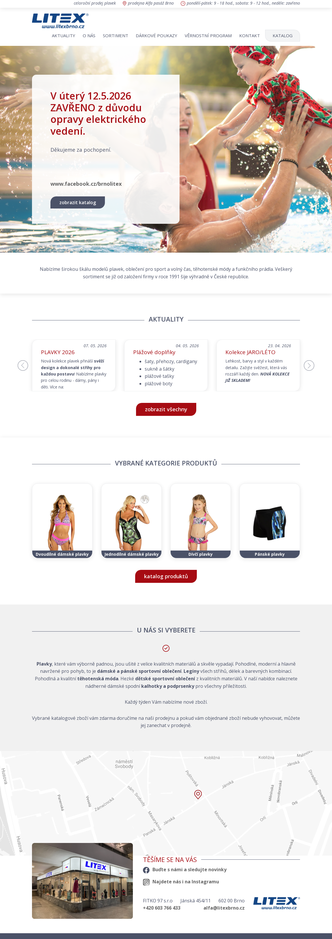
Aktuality (63, 35)
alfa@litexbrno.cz (224, 908)
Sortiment (115, 35)
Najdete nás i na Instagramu (181, 881)
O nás (89, 35)
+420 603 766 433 (161, 908)
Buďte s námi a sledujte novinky (185, 869)
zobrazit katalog (77, 202)
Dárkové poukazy (156, 35)
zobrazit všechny (166, 409)
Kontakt (249, 35)
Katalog (283, 35)
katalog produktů (166, 576)
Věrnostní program (208, 35)
